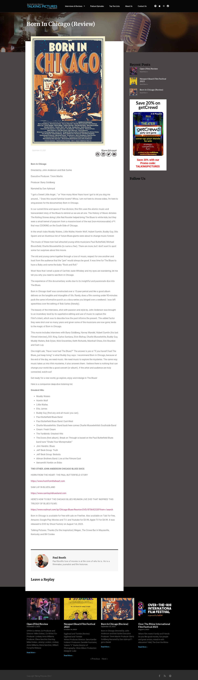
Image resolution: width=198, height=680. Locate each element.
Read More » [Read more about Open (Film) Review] (144, 72)
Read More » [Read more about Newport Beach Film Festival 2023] (144, 84)
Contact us (142, 6)
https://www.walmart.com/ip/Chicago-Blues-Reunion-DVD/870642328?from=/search (72, 509)
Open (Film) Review (149, 68)
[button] (97, 154)
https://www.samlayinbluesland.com (48, 493)
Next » (105, 658)
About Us (128, 6)
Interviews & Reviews (75, 6)
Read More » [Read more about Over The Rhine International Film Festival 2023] (142, 647)
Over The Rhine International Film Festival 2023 (154, 625)
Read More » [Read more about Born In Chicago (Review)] (144, 93)
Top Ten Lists (114, 6)
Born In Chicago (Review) (151, 89)
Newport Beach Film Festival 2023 (79, 625)
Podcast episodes (97, 6)
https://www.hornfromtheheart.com (48, 481)
